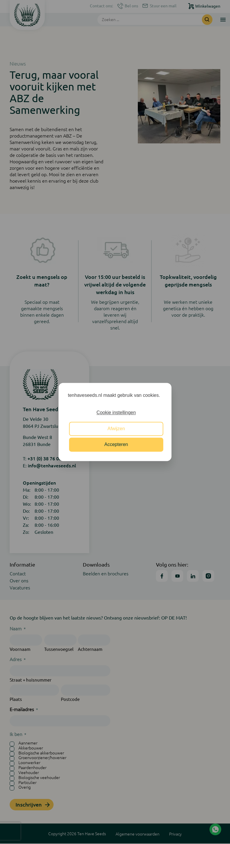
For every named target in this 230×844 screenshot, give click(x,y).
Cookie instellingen (116, 412)
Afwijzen (116, 428)
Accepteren (116, 444)
